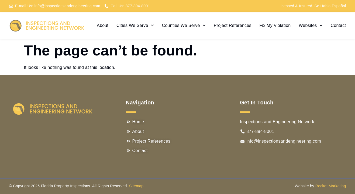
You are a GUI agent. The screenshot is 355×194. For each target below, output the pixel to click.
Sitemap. (137, 186)
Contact (338, 25)
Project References (232, 25)
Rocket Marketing (330, 186)
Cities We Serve (135, 25)
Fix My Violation (275, 25)
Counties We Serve (184, 25)
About (102, 25)
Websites (310, 25)
